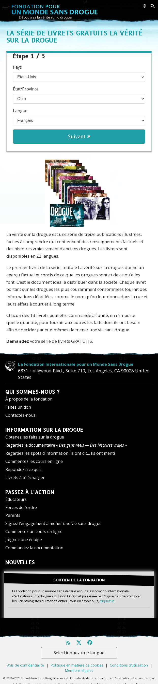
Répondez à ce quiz (23, 469)
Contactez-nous (20, 415)
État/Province (26, 89)
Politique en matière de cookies (77, 665)
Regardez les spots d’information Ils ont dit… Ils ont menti (60, 453)
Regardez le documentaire (66, 445)
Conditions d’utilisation (129, 665)
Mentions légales (79, 670)
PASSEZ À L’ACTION (29, 492)
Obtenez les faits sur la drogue (34, 437)
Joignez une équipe (23, 539)
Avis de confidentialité (25, 665)
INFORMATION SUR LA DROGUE (44, 430)
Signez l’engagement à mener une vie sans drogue (53, 523)
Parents (12, 515)
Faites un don (18, 407)
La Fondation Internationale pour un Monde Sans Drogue (75, 364)
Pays (17, 67)
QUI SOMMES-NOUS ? (32, 392)
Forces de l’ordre (21, 507)
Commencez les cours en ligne (34, 461)
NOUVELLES (20, 562)
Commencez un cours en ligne (33, 531)
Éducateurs (16, 499)
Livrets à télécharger (25, 477)
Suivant (79, 137)
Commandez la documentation (34, 547)
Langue (20, 110)
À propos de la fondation (29, 399)
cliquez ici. (107, 601)
